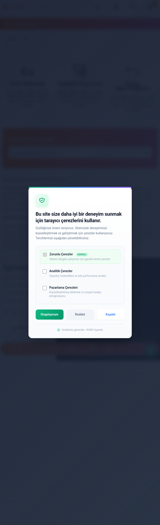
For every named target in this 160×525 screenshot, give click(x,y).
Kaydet (110, 316)
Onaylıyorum (50, 316)
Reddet (80, 316)
